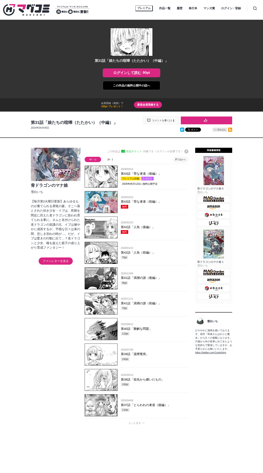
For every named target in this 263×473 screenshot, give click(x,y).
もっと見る (135, 423)
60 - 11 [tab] (92, 159)
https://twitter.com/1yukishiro (210, 352)
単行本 (193, 8)
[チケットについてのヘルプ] (186, 151)
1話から (182, 159)
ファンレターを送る (56, 261)
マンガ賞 (209, 8)
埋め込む (221, 129)
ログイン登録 (231, 8)
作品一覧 (165, 8)
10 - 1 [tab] (110, 159)
